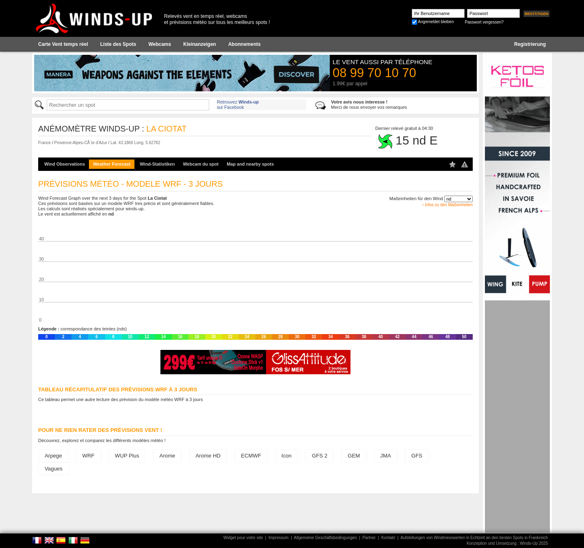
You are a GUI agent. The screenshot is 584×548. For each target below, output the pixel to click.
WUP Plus (127, 456)
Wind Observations (64, 164)
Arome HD (208, 456)
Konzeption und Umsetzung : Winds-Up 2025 (507, 543)
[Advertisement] (517, 422)
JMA (385, 456)
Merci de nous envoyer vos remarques (369, 104)
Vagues (54, 469)
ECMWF (251, 456)
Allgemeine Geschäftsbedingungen (325, 537)
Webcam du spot (200, 164)
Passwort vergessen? (484, 22)
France (44, 142)
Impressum (278, 537)
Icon (286, 456)
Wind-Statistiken (157, 164)
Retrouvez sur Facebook (238, 104)
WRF (88, 456)
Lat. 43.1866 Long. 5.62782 (135, 142)
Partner (369, 537)
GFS (416, 456)
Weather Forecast (111, 164)
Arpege (53, 456)
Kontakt (388, 537)
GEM (354, 456)
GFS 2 (319, 456)
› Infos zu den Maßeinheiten (447, 205)
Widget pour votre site (243, 537)
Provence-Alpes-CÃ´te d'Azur (80, 142)
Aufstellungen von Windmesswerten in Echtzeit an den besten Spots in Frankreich (474, 537)
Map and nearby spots (250, 164)
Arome (167, 456)
